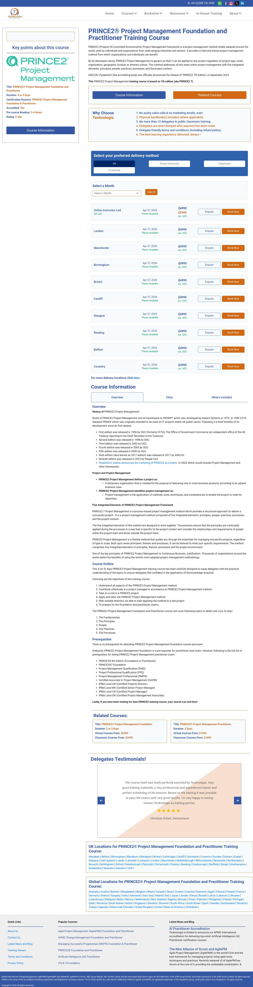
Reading (185, 857)
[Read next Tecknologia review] (108, 794)
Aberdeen (94, 850)
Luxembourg (96, 892)
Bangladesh (128, 885)
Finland (230, 885)
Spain (205, 896)
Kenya (193, 888)
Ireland (159, 888)
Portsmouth (161, 857)
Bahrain (115, 885)
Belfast (105, 850)
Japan (174, 888)
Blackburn (132, 850)
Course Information (40, 130)
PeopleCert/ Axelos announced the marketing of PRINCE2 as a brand (138, 456)
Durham (227, 850)
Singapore (140, 896)
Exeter (237, 850)
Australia (94, 885)
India (125, 888)
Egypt (211, 885)
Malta (120, 892)
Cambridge (169, 850)
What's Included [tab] (222, 390)
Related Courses (210, 95)
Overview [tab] (117, 390)
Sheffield (213, 857)
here (136, 371)
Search (151, 185)
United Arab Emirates (121, 900)
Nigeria (172, 892)
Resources (179, 13)
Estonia (220, 885)
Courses (129, 13)
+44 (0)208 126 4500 (200, 3)
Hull (102, 853)
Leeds (120, 853)
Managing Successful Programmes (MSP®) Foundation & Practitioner (97, 937)
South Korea (193, 896)
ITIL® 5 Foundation (69, 956)
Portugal (238, 892)
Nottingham (106, 857)
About (235, 13)
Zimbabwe (191, 900)
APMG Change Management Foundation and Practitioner (90, 931)
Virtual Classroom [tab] (150, 163)
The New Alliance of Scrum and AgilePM (198, 942)
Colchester (193, 850)
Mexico (129, 892)
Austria (105, 885)
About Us (13, 924)
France (240, 885)
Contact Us (14, 931)
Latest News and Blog (20, 937)
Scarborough (199, 857)
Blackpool (146, 850)
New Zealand (158, 892)
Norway (182, 892)
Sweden (214, 896)
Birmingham (118, 850)
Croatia (179, 885)
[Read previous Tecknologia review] (230, 794)
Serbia (128, 896)
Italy (167, 888)
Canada (160, 885)
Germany (94, 888)
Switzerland (227, 896)
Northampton (235, 853)
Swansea (108, 861)
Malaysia (110, 892)
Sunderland (95, 861)
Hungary (115, 888)
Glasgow (94, 853)
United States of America (169, 900)
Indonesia (135, 888)
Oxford (119, 857)
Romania (102, 896)
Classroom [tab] (189, 163)
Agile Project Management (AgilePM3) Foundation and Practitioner (96, 924)
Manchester (168, 853)
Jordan (184, 888)
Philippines (215, 892)
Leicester (131, 853)
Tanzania (241, 896)
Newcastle (220, 853)
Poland (227, 892)
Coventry (206, 850)
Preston (174, 857)
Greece (105, 888)
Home (109, 13)
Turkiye (93, 900)
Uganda (103, 900)
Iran (145, 888)
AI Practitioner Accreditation (189, 922)
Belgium (141, 885)
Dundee (217, 850)
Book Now (233, 205)
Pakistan (202, 892)
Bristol (157, 850)
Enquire (209, 205)
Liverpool (144, 853)
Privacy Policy (15, 956)
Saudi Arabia (116, 896)
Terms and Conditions (20, 950)
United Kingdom (144, 900)
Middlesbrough (185, 853)
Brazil (151, 885)
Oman (191, 892)
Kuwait (203, 888)
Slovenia (163, 896)
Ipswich (111, 853)
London (155, 853)
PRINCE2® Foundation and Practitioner (80, 943)
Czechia (189, 885)
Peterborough (132, 857)
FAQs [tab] (169, 390)
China (169, 885)
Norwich (93, 857)
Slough (224, 857)
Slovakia (152, 896)
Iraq (151, 888)
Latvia (212, 888)
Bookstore (153, 13)
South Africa (177, 896)
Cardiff (181, 850)
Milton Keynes (204, 853)
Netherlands (142, 892)
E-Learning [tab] (228, 163)
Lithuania (234, 888)
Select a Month (103, 179)
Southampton (237, 857)
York (129, 861)
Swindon (120, 861)
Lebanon (222, 888)
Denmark (201, 885)
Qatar (92, 896)
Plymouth (147, 857)
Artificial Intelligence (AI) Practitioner (79, 950)
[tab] (111, 164)
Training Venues (17, 943)
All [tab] (111, 163)
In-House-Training (209, 13)
